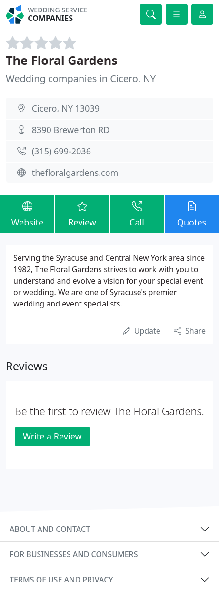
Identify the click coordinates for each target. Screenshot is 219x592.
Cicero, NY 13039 (66, 108)
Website (27, 213)
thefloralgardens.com (75, 172)
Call (137, 213)
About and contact (50, 529)
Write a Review (52, 436)
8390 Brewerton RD (71, 129)
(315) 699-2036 (61, 151)
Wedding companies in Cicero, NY (81, 78)
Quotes (191, 213)
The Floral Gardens (62, 60)
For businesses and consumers (74, 554)
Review (82, 213)
